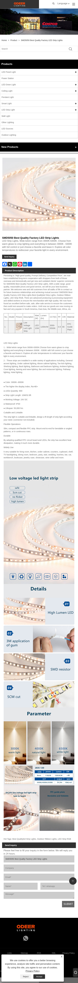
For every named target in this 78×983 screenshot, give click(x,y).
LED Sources (7, 129)
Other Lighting (8, 122)
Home (4, 40)
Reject (26, 976)
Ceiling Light (7, 91)
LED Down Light (9, 84)
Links (9, 953)
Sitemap (24, 953)
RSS (39, 953)
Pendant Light (8, 97)
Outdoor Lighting (9, 135)
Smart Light (7, 103)
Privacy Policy (33, 971)
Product (13, 40)
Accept (39, 976)
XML (54, 953)
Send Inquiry (9, 257)
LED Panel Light (9, 72)
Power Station (8, 78)
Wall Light (6, 116)
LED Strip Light (8, 110)
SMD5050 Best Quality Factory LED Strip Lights (42, 40)
